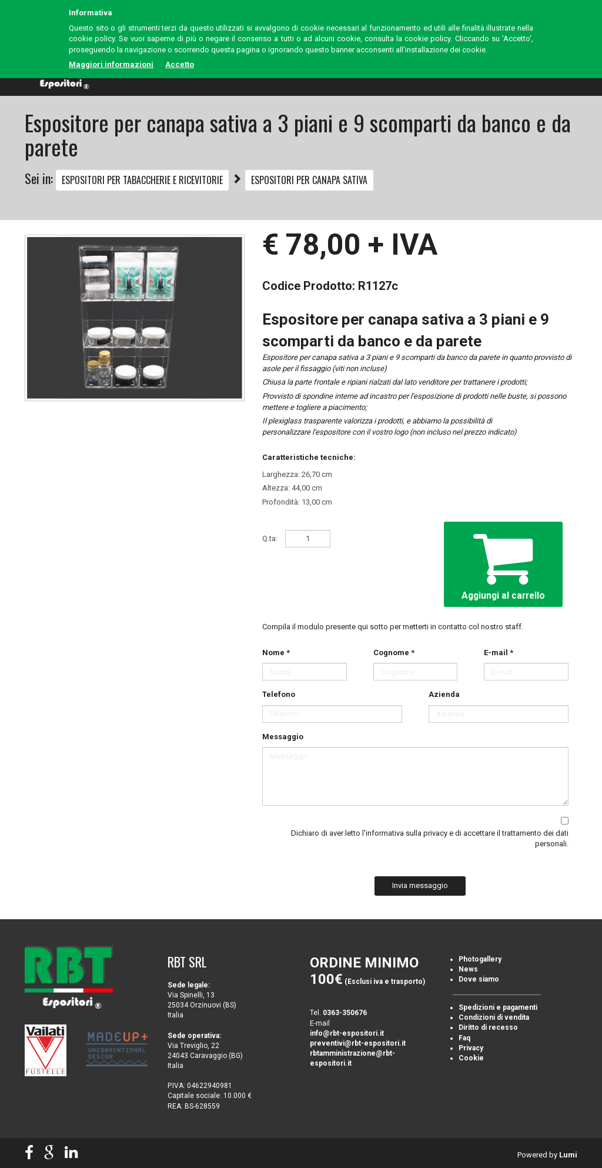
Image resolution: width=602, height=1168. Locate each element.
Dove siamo (479, 979)
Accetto (179, 64)
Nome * (276, 652)
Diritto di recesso (488, 1027)
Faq (464, 1038)
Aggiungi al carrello (503, 563)
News (468, 969)
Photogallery (480, 959)
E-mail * (498, 652)
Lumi (568, 1154)
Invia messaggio (420, 885)
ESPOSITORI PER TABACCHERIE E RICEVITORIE (142, 180)
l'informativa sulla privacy (404, 833)
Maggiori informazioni (111, 64)
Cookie (471, 1058)
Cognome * (393, 652)
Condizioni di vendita (494, 1017)
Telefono (278, 694)
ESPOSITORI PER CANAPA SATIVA (309, 180)
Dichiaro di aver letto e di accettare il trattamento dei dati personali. (429, 839)
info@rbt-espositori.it (347, 1033)
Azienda (444, 694)
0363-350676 (345, 1013)
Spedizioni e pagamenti (498, 1007)
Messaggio (282, 736)
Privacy (471, 1048)
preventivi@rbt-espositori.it (358, 1043)
